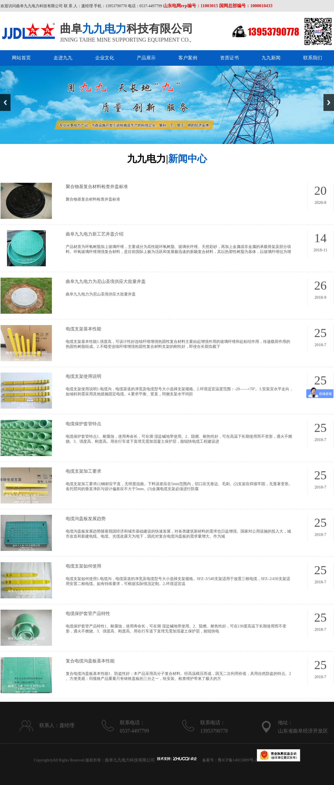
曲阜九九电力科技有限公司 (130, 760)
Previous (5, 102)
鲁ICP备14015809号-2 (237, 760)
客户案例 (187, 57)
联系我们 (312, 57)
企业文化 (104, 57)
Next (328, 102)
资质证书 (229, 57)
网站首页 (21, 57)
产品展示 (146, 57)
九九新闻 (271, 57)
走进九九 (63, 57)
